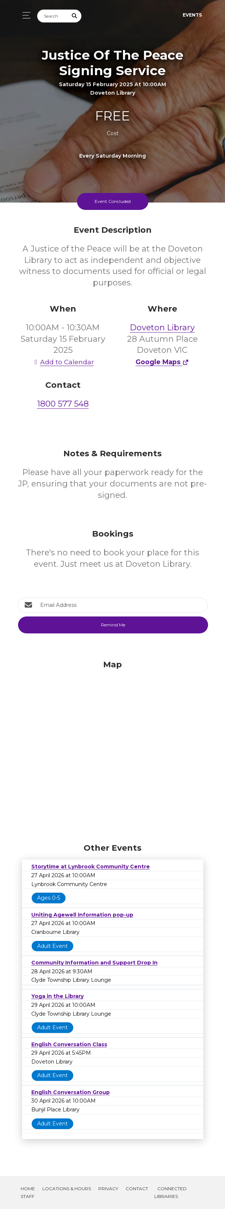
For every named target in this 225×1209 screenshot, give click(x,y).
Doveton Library (162, 328)
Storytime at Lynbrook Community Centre (90, 866)
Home (28, 1188)
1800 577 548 (63, 404)
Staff (27, 1196)
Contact (137, 1188)
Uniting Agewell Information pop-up (82, 914)
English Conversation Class (69, 1044)
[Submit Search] (74, 16)
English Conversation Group (70, 1092)
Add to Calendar (63, 362)
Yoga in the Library (57, 996)
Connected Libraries (170, 1192)
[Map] (112, 749)
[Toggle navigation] (24, 15)
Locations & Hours (66, 1188)
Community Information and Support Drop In (94, 962)
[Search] (52, 16)
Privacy (108, 1188)
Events (192, 15)
